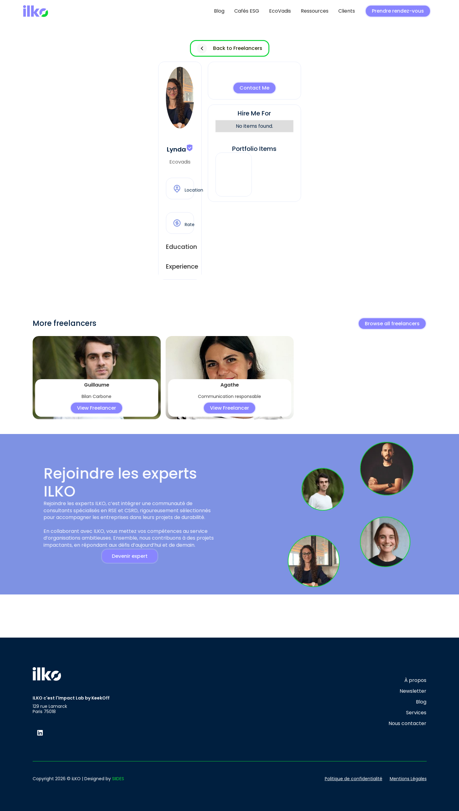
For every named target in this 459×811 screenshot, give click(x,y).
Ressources (314, 10)
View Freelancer (96, 408)
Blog (219, 10)
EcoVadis (280, 10)
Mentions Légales (408, 778)
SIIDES (118, 779)
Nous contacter (407, 723)
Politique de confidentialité (353, 778)
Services (416, 712)
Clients (346, 10)
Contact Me (254, 88)
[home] (35, 11)
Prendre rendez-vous (398, 10)
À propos (415, 680)
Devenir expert (125, 556)
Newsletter (413, 691)
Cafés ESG (246, 10)
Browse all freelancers (392, 323)
